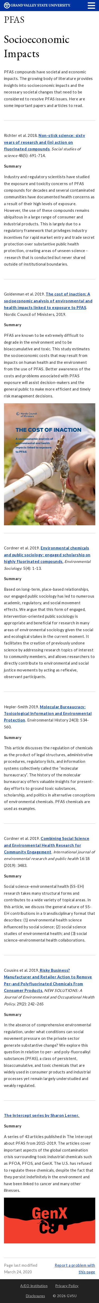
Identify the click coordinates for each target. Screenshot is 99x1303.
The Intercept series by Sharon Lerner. (42, 1115)
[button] (92, 5)
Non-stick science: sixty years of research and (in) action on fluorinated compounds (44, 142)
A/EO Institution (34, 1286)
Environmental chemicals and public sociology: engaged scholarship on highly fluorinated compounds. (47, 555)
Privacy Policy (67, 1286)
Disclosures (35, 1296)
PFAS (14, 19)
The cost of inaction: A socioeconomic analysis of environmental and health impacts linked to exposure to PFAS (48, 301)
